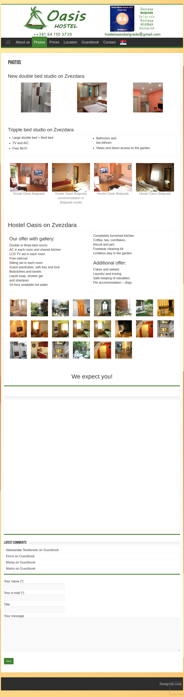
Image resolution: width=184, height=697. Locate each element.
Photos (39, 42)
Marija (10, 562)
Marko (10, 568)
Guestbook (90, 42)
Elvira (10, 556)
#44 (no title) (8, 42)
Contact (109, 42)
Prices (54, 42)
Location (70, 42)
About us (23, 42)
